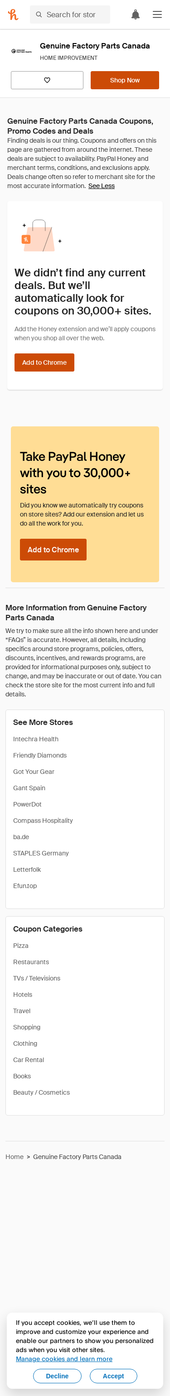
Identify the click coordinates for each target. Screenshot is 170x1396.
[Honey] (13, 14)
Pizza (21, 946)
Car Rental (28, 1060)
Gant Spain (29, 788)
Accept (113, 1376)
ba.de (21, 837)
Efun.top (25, 886)
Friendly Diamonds (40, 755)
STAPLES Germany (41, 853)
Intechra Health (35, 739)
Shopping (26, 1027)
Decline (57, 1376)
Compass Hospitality (43, 820)
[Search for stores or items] (70, 14)
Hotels (22, 994)
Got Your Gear (33, 772)
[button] (157, 14)
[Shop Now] (125, 80)
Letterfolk (27, 869)
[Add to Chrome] (44, 362)
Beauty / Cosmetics (41, 1092)
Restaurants (31, 962)
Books (22, 1076)
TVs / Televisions (36, 978)
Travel (21, 1011)
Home (14, 1157)
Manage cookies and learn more (64, 1358)
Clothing (25, 1043)
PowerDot (27, 804)
